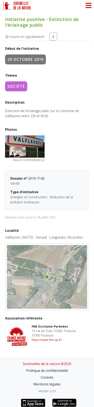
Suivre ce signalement (24, 36)
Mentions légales (47, 384)
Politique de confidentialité (47, 370)
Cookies (47, 377)
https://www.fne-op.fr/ (47, 340)
